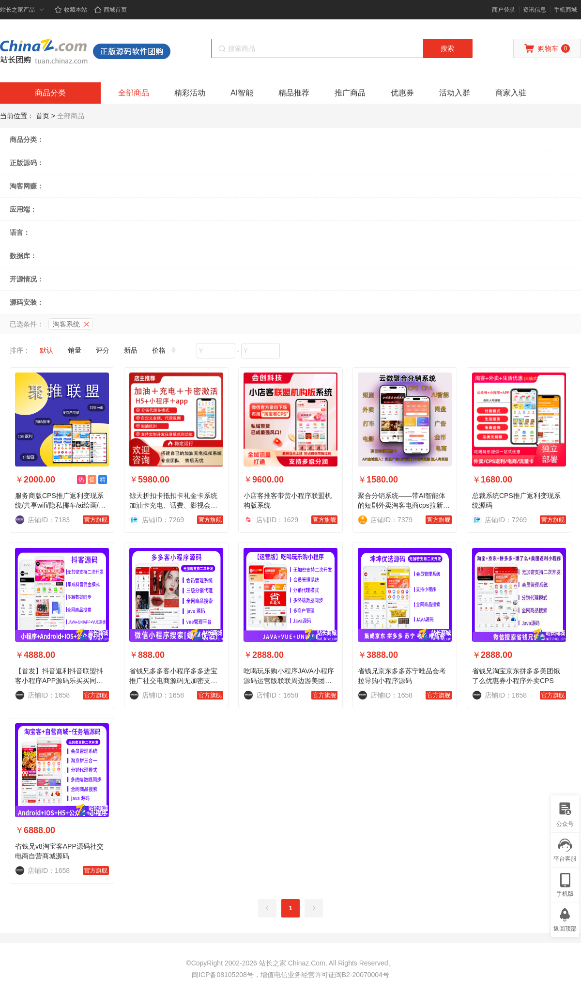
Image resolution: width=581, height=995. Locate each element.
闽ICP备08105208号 (223, 975)
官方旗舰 (95, 519)
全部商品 (133, 93)
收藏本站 (70, 9)
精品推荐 (293, 93)
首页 (42, 116)
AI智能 (241, 93)
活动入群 (454, 93)
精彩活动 (189, 93)
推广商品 (350, 93)
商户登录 (503, 9)
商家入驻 (510, 93)
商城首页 (110, 9)
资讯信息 (534, 9)
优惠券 (402, 93)
